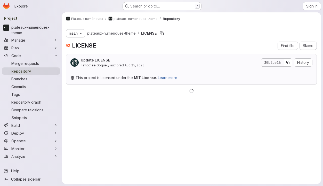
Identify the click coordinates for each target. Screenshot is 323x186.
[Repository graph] (31, 102)
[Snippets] (31, 117)
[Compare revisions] (31, 109)
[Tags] (31, 94)
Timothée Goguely (95, 65)
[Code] (31, 55)
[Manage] (31, 40)
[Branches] (31, 78)
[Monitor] (31, 148)
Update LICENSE (95, 60)
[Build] (31, 125)
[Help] (31, 171)
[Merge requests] (31, 63)
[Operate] (31, 140)
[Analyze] (31, 156)
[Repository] (31, 71)
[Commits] (31, 86)
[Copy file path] (162, 33)
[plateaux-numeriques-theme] (31, 30)
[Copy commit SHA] (288, 62)
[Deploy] (31, 133)
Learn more (167, 77)
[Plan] (31, 47)
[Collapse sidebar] (31, 179)
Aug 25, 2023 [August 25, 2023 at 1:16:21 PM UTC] (134, 65)
